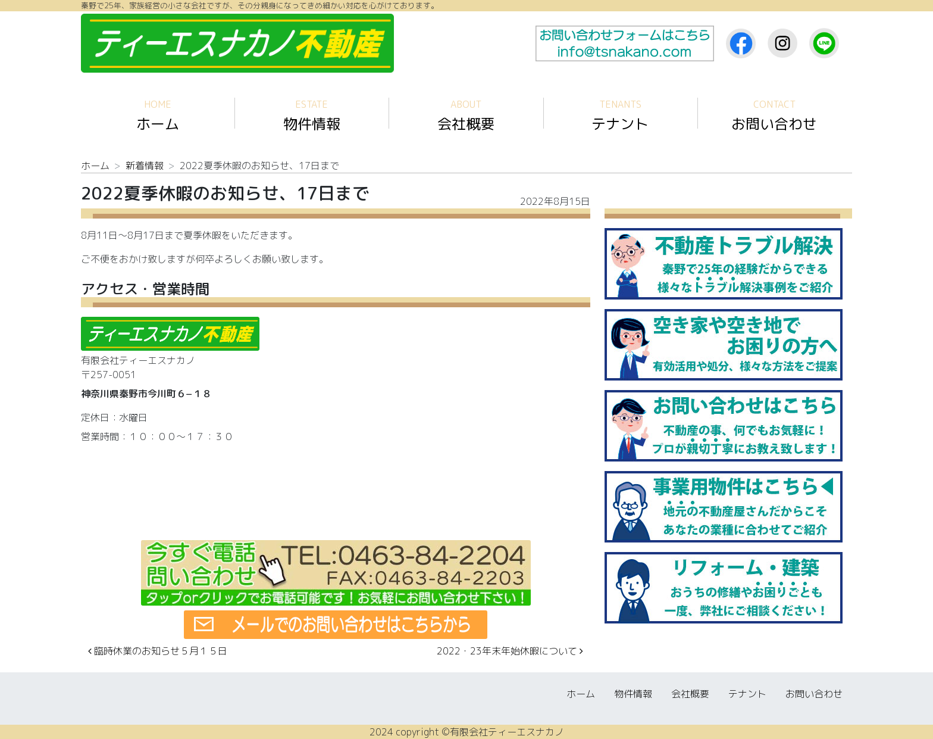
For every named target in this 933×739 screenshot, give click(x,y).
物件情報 (311, 116)
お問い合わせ (774, 116)
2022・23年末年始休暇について (510, 650)
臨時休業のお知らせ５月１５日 (157, 650)
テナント (620, 116)
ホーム (157, 116)
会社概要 (465, 116)
